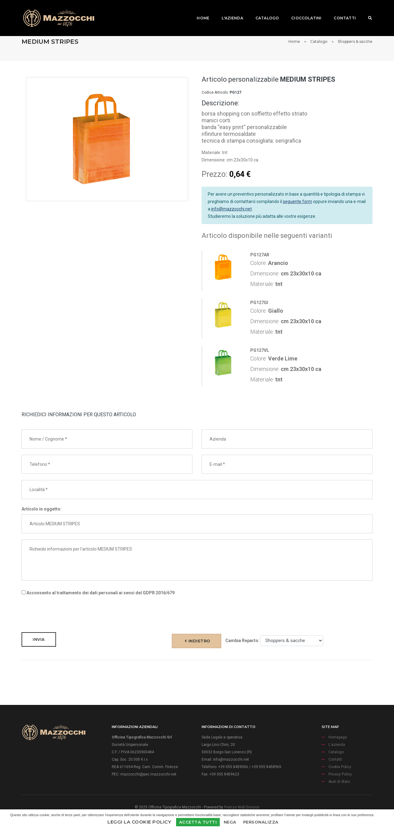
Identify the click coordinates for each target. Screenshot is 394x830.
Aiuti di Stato (339, 781)
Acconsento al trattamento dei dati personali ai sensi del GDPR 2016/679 (98, 592)
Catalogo (263, 11)
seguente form (297, 201)
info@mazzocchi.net (231, 208)
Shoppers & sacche (355, 41)
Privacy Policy (340, 774)
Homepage (337, 737)
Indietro (197, 640)
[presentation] (68, 614)
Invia (39, 639)
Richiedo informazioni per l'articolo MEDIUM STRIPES (197, 560)
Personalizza (261, 822)
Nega (230, 822)
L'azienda (228, 11)
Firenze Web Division (241, 807)
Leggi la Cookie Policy (139, 822)
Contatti (341, 11)
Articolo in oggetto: (42, 509)
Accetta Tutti (198, 822)
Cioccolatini (302, 11)
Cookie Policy (339, 767)
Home (199, 11)
